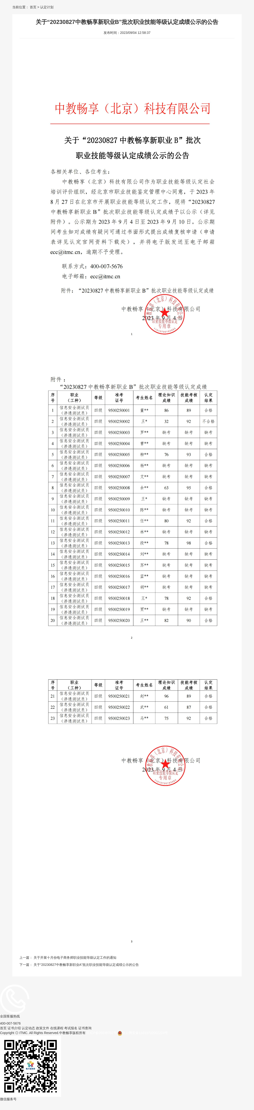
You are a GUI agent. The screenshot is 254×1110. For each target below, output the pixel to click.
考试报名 (70, 1028)
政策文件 (42, 1028)
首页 (33, 7)
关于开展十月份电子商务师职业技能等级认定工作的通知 (75, 957)
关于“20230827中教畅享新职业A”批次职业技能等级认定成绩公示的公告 (86, 965)
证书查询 (85, 1028)
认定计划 (46, 7)
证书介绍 (14, 1028)
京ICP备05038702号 (102, 1033)
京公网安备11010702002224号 (143, 1033)
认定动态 (28, 1028)
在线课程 (56, 1028)
